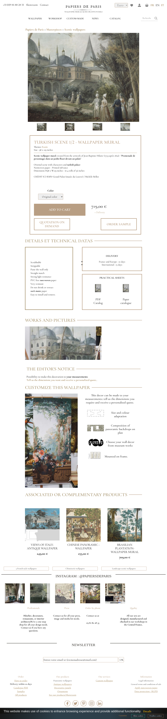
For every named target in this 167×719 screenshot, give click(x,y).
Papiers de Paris (34, 29)
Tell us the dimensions (38, 380)
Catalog (115, 18)
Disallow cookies (155, 716)
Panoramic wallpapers (62, 680)
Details (147, 711)
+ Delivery (100, 212)
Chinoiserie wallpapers (75, 568)
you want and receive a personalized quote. (74, 380)
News (95, 18)
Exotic (45, 146)
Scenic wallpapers (74, 29)
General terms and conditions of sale (146, 684)
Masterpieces (54, 29)
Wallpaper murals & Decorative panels (83, 12)
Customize (123, 715)
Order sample (119, 224)
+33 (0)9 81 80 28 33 (13, 4)
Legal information (146, 680)
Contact (44, 4)
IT (162, 5)
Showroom (32, 4)
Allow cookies (138, 716)
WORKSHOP (55, 18)
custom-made (75, 18)
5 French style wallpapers (26, 568)
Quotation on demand (52, 224)
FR (152, 5)
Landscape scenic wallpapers (124, 568)
